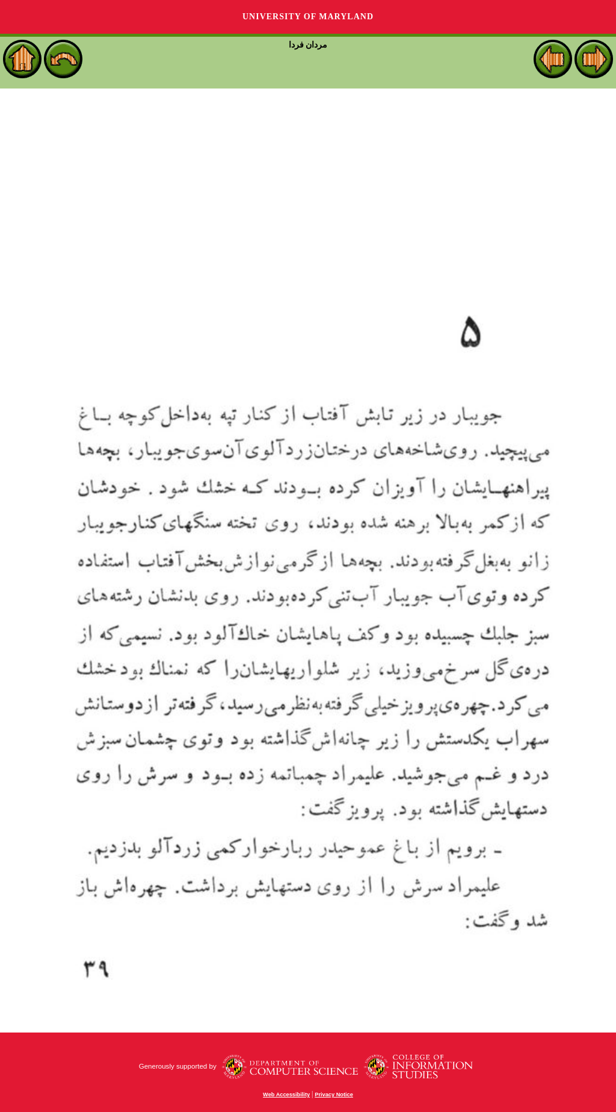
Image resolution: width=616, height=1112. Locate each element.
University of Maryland (308, 16)
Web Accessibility (286, 1095)
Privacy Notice (334, 1095)
